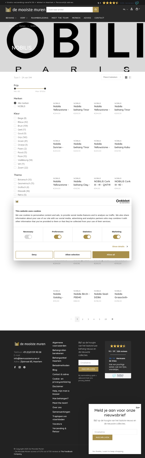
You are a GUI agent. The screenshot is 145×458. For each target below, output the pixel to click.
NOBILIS (34, 26)
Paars (22, 148)
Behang (10, 18)
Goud (22, 133)
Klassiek (24, 191)
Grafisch (23, 187)
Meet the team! (60, 18)
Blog (55, 370)
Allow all (111, 254)
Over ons (57, 407)
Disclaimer (58, 386)
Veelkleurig (25, 160)
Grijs (22, 137)
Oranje (23, 145)
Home (11, 26)
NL (124, 9)
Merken (76, 18)
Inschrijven (88, 369)
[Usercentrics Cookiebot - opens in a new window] (118, 201)
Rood (22, 152)
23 (106, 319)
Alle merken (23, 103)
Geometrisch (26, 183)
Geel (22, 129)
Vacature (57, 424)
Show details (118, 246)
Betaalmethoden (61, 365)
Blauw (23, 122)
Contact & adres (61, 374)
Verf (22, 18)
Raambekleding (39, 18)
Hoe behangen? (61, 398)
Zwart (23, 167)
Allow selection (72, 254)
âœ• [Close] (137, 407)
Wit (21, 164)
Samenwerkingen (61, 412)
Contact (99, 18)
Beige (22, 118)
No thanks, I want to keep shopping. (108, 451)
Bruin (23, 126)
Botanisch (25, 179)
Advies (87, 18)
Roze (22, 156)
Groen (23, 141)
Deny (34, 254)
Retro (22, 195)
